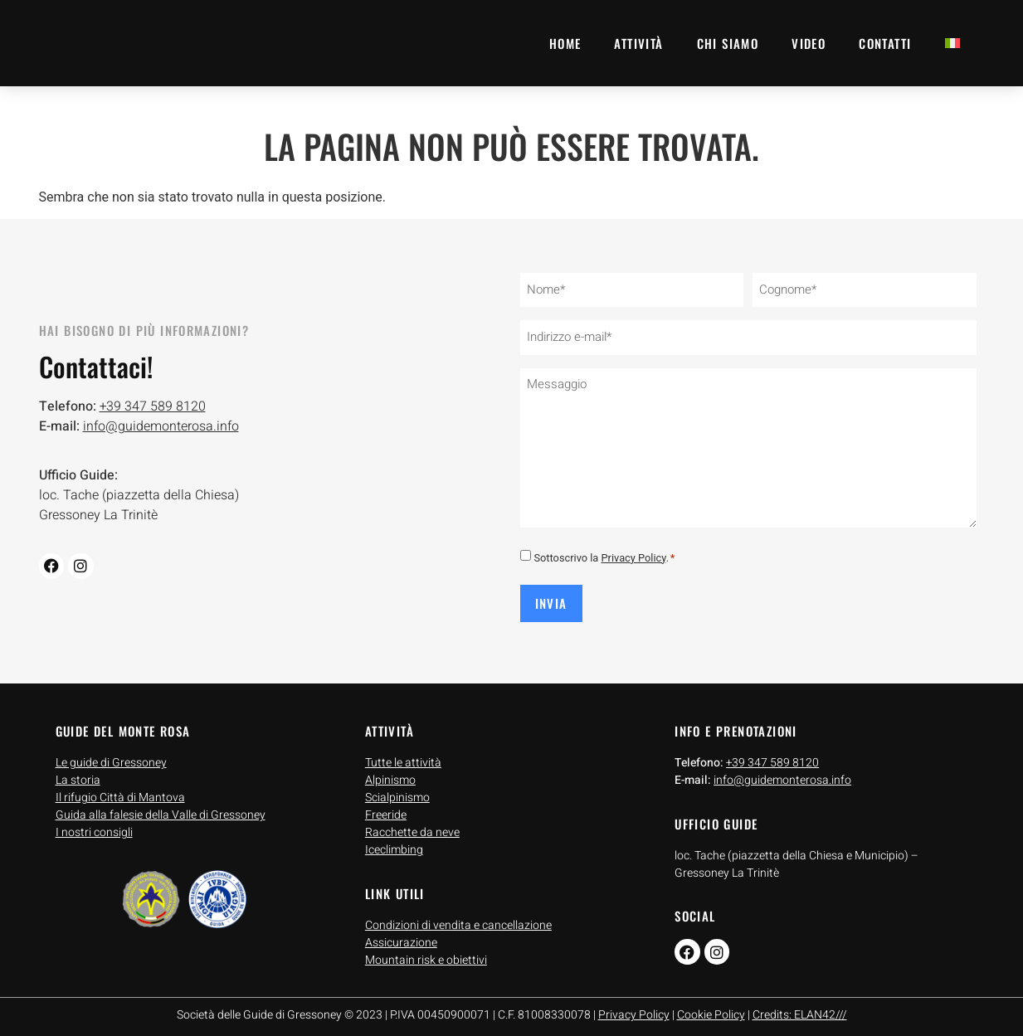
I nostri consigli (94, 825)
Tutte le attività (403, 755)
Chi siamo (728, 43)
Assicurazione (401, 935)
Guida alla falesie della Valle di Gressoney (160, 807)
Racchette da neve (412, 825)
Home (565, 43)
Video (809, 43)
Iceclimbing (394, 842)
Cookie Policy (711, 1007)
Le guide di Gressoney (111, 755)
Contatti (885, 43)
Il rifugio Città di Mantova (120, 790)
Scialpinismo (397, 790)
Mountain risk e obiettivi (426, 952)
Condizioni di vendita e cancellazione (458, 918)
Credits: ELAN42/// (800, 1007)
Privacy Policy (634, 552)
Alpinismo (390, 772)
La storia (78, 772)
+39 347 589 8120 (153, 403)
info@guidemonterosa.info (161, 423)
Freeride (386, 807)
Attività (638, 43)
